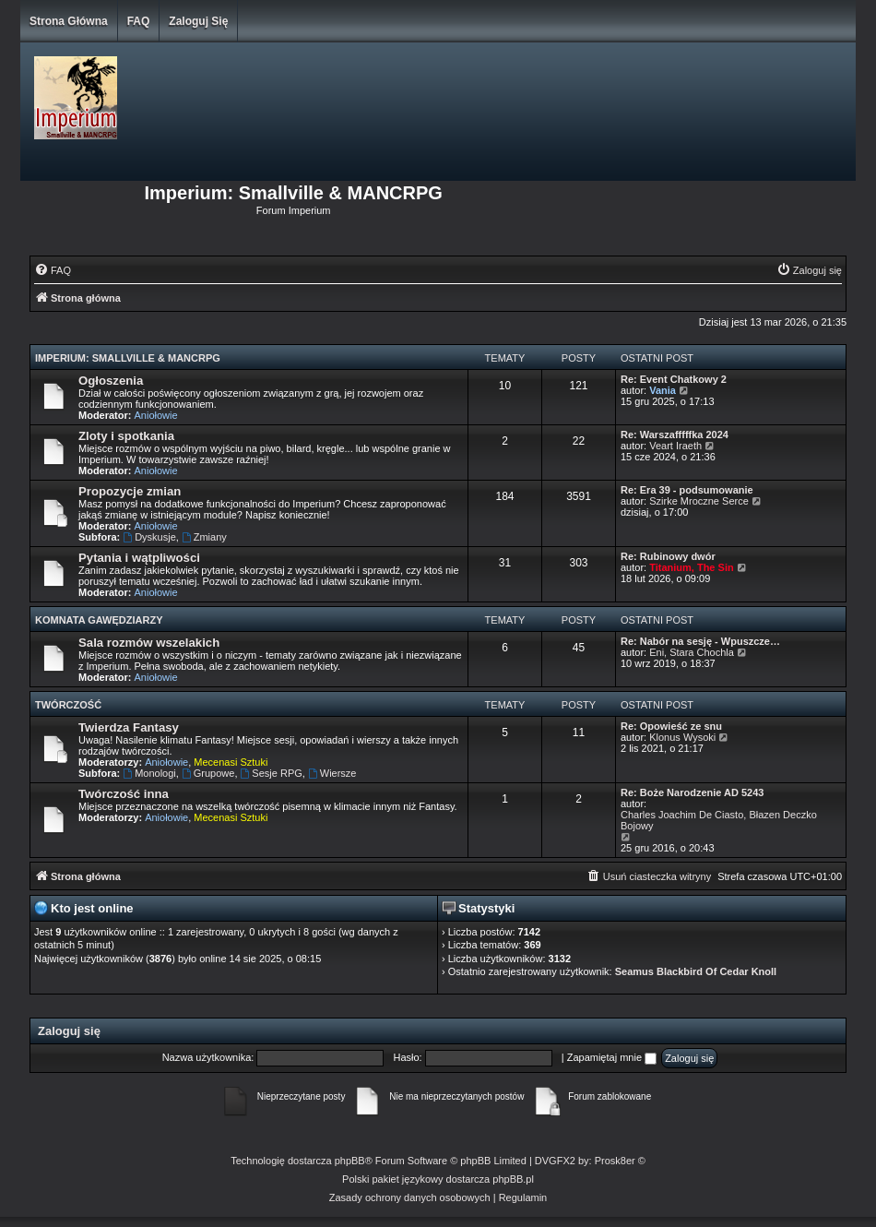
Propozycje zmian (129, 491)
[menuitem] (52, 270)
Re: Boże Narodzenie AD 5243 (692, 792)
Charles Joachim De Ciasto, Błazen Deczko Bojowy (719, 820)
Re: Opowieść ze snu (671, 726)
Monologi (149, 773)
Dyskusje (149, 536)
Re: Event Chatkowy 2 (674, 379)
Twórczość (68, 704)
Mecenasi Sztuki (230, 762)
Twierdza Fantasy (128, 727)
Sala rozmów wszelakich (148, 642)
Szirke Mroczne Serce (699, 500)
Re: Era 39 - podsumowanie (687, 489)
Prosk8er (615, 1160)
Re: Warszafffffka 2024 (674, 434)
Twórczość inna (123, 794)
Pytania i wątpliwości (139, 558)
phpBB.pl (513, 1179)
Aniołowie (156, 415)
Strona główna (69, 21)
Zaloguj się (198, 21)
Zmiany (204, 536)
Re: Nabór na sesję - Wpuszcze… (700, 641)
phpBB (350, 1160)
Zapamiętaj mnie (612, 1057)
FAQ (138, 21)
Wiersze (332, 773)
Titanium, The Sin (691, 567)
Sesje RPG (271, 773)
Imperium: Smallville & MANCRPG (127, 357)
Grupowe (208, 773)
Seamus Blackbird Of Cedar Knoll (695, 971)
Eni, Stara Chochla (691, 652)
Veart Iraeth (675, 445)
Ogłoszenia (110, 380)
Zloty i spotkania (126, 436)
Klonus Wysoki (682, 737)
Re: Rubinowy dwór (668, 556)
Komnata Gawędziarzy (99, 619)
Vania (662, 390)
